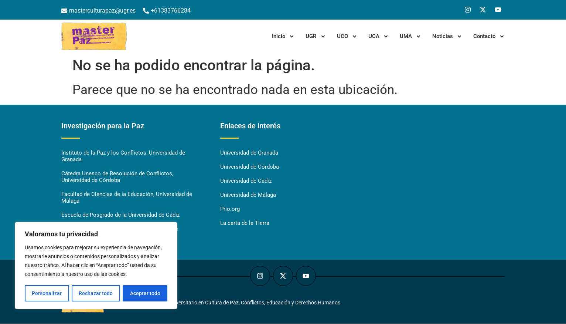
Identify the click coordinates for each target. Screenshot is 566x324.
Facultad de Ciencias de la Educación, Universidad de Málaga (126, 198)
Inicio (283, 36)
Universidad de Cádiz (246, 181)
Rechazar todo (96, 293)
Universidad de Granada (249, 153)
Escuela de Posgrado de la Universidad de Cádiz (120, 215)
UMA (410, 36)
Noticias (447, 36)
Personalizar (47, 293)
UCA (378, 36)
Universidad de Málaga (248, 195)
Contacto (489, 36)
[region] (96, 266)
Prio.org (230, 209)
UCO (347, 36)
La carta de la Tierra (244, 223)
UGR (316, 36)
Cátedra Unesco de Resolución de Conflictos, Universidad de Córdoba (117, 177)
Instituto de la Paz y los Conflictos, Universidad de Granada (123, 156)
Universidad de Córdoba (249, 167)
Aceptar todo (145, 293)
